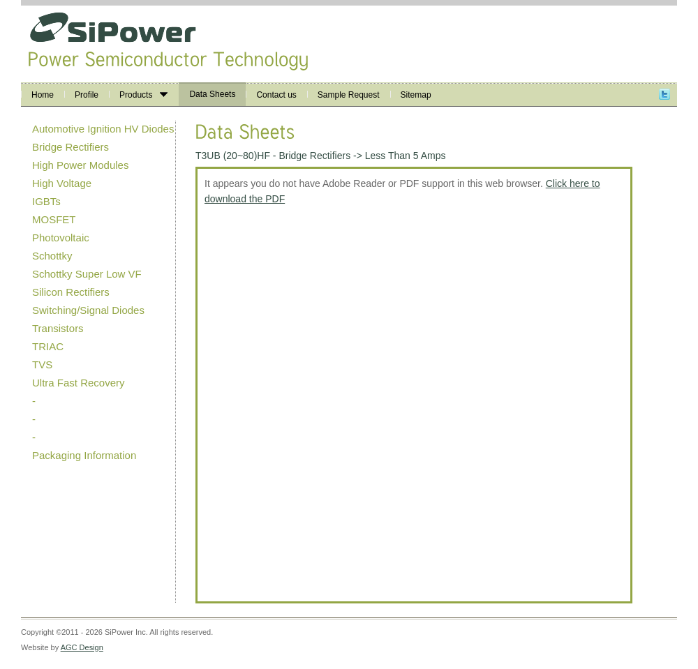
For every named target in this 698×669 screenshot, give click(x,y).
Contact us (276, 95)
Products (143, 95)
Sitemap (416, 95)
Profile (86, 95)
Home (42, 95)
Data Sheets (212, 94)
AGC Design (82, 647)
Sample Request (349, 95)
